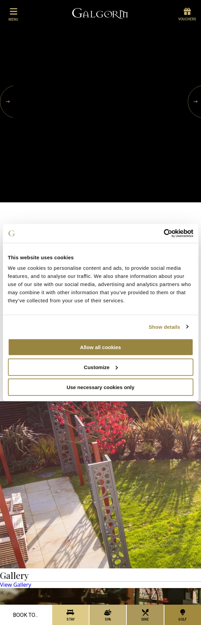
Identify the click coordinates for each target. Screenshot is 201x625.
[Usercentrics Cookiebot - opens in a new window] (163, 233)
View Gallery (15, 585)
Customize (101, 367)
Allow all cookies (100, 347)
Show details (164, 326)
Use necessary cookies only (100, 387)
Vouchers (187, 14)
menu (13, 14)
